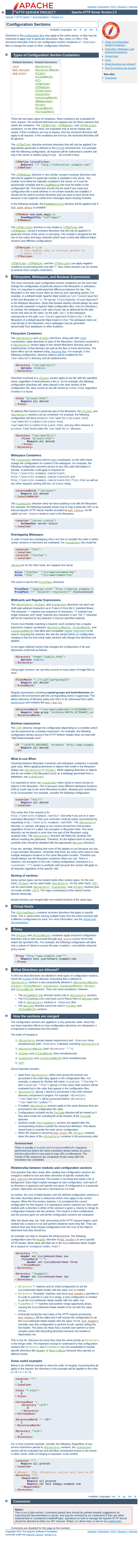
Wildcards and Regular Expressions (36, 600)
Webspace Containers (26, 455)
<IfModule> (42, 87)
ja (85, 29)
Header (41, 1239)
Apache (9, 17)
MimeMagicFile (54, 204)
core (16, 66)
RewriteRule (57, 1350)
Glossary (122, 6)
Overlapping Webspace (27, 534)
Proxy (108, 60)
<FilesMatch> (44, 76)
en (75, 29)
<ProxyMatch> (44, 108)
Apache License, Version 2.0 (41, 1534)
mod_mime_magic (21, 207)
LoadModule (51, 185)
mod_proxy (19, 73)
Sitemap (133, 6)
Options (78, 842)
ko (91, 29)
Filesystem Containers (26, 333)
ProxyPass (45, 582)
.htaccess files (58, 351)
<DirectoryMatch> (47, 70)
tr (96, 29)
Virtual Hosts (111, 56)
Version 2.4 (57, 17)
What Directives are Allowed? (120, 64)
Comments (110, 78)
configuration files (34, 35)
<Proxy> (40, 104)
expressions (18, 702)
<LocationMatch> (46, 97)
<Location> (42, 94)
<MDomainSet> (44, 101)
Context (27, 978)
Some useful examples (26, 1361)
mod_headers (68, 1239)
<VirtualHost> (45, 111)
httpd (60, 148)
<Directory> (43, 66)
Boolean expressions (25, 723)
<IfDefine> (42, 84)
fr (80, 29)
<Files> (40, 73)
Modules (92, 6)
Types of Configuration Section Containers (117, 43)
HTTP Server (23, 17)
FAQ (113, 6)
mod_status (75, 510)
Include (59, 1112)
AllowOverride (33, 995)
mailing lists (114, 1521)
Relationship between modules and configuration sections (51, 1167)
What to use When (23, 758)
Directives (103, 6)
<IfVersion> (43, 90)
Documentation (40, 17)
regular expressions (75, 630)
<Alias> (16, 565)
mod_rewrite (53, 702)
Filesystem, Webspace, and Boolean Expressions (119, 51)
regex (83, 338)
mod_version (21, 70)
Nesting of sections (24, 875)
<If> (38, 80)
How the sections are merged (120, 68)
